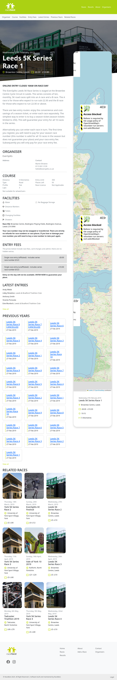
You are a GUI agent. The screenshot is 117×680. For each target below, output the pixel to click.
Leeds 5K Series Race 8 (35, 369)
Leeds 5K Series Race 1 (35, 354)
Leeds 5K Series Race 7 (57, 369)
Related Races (70, 17)
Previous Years (57, 17)
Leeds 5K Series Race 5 (13, 339)
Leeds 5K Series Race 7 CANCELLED (35, 324)
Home (62, 648)
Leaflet (89, 390)
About (97, 7)
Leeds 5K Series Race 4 (35, 339)
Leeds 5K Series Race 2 (13, 354)
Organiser (6, 17)
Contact (98, 648)
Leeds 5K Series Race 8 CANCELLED (13, 324)
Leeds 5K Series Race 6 (57, 324)
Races (83, 7)
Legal (112, 677)
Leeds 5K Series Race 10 (56, 354)
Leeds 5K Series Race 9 (13, 369)
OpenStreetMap (99, 390)
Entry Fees (32, 17)
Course (15, 17)
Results (91, 7)
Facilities (22, 17)
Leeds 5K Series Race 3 (57, 339)
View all (6, 309)
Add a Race (82, 652)
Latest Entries (43, 17)
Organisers (106, 7)
